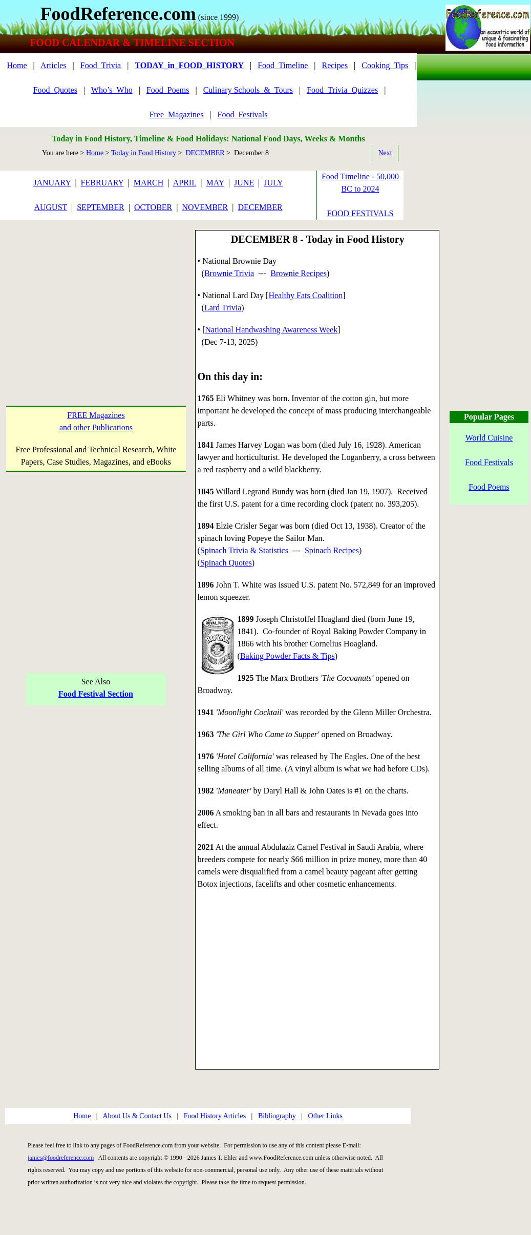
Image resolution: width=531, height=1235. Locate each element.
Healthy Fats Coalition (305, 295)
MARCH (149, 182)
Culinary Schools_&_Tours (248, 90)
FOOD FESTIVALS (360, 213)
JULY (273, 182)
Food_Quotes (55, 90)
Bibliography (277, 1116)
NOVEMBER (205, 207)
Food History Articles (215, 1116)
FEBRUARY (102, 182)
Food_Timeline (283, 65)
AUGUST (50, 207)
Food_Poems (167, 90)
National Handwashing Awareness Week (271, 329)
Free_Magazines (177, 114)
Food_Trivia (100, 65)
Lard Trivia (222, 307)
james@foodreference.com (61, 1157)
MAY (215, 182)
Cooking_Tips (385, 65)
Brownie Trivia (229, 273)
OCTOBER (153, 207)
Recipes (335, 65)
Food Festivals (489, 462)
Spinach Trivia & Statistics (244, 550)
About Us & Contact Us (137, 1116)
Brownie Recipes (298, 273)
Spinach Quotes (226, 562)
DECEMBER (204, 153)
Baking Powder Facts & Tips (287, 656)
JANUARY (52, 182)
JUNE (244, 182)
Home (17, 65)
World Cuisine (489, 437)
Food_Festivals (243, 114)
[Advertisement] (96, 295)
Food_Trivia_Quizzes (342, 90)
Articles (53, 65)
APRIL (185, 182)
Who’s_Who (112, 90)
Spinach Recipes (332, 550)
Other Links (325, 1116)
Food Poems (489, 487)
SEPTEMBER (100, 207)
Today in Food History (143, 153)
